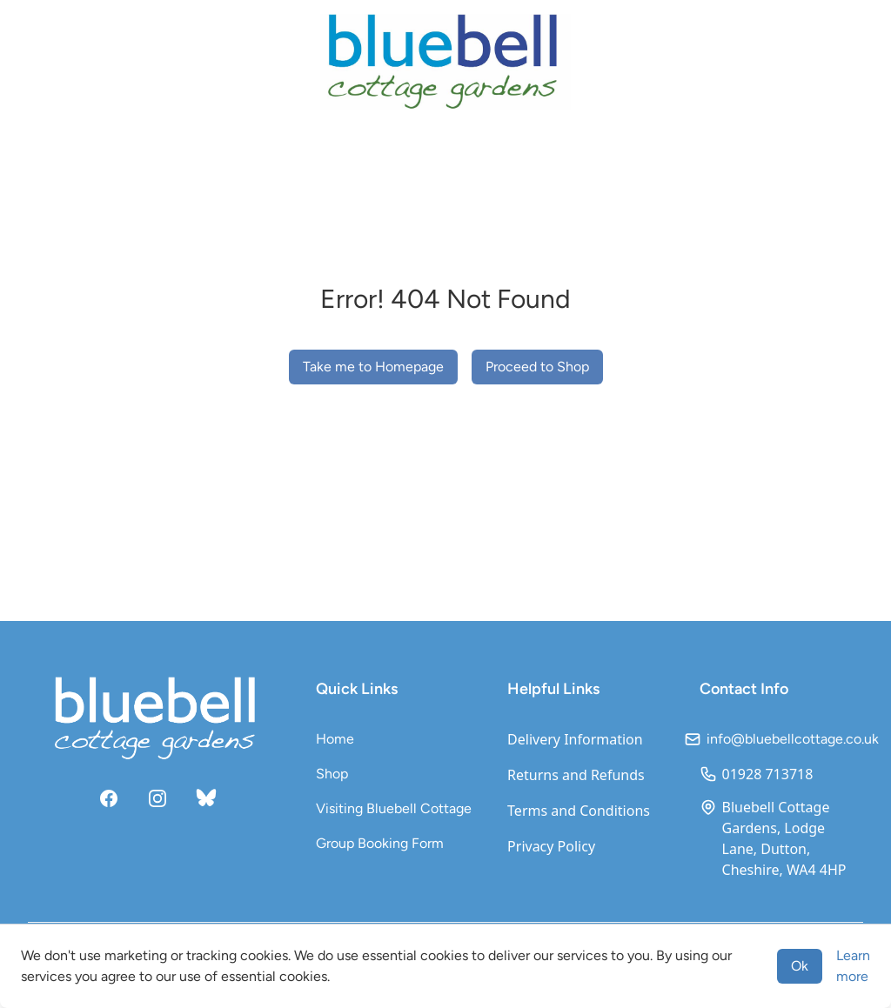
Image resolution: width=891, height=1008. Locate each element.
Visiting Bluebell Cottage (394, 808)
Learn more (853, 966)
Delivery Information (575, 739)
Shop (332, 773)
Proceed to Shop (537, 366)
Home (335, 739)
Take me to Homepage (373, 366)
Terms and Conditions (578, 810)
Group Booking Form (380, 843)
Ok (799, 966)
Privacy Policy (551, 846)
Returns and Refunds (576, 774)
